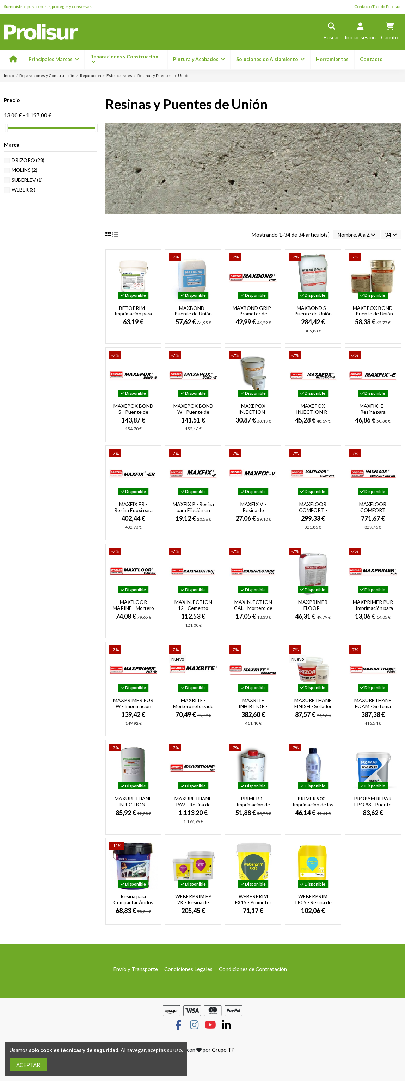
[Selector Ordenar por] (356, 235)
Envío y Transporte (135, 969)
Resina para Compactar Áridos (133, 900)
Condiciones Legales (188, 969)
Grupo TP (223, 1050)
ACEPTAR (28, 1065)
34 (391, 234)
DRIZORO (28, 160)
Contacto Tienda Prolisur (377, 6)
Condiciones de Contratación (253, 969)
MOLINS (24, 170)
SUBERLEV (27, 180)
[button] (198, 59)
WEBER (23, 190)
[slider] (6, 128)
